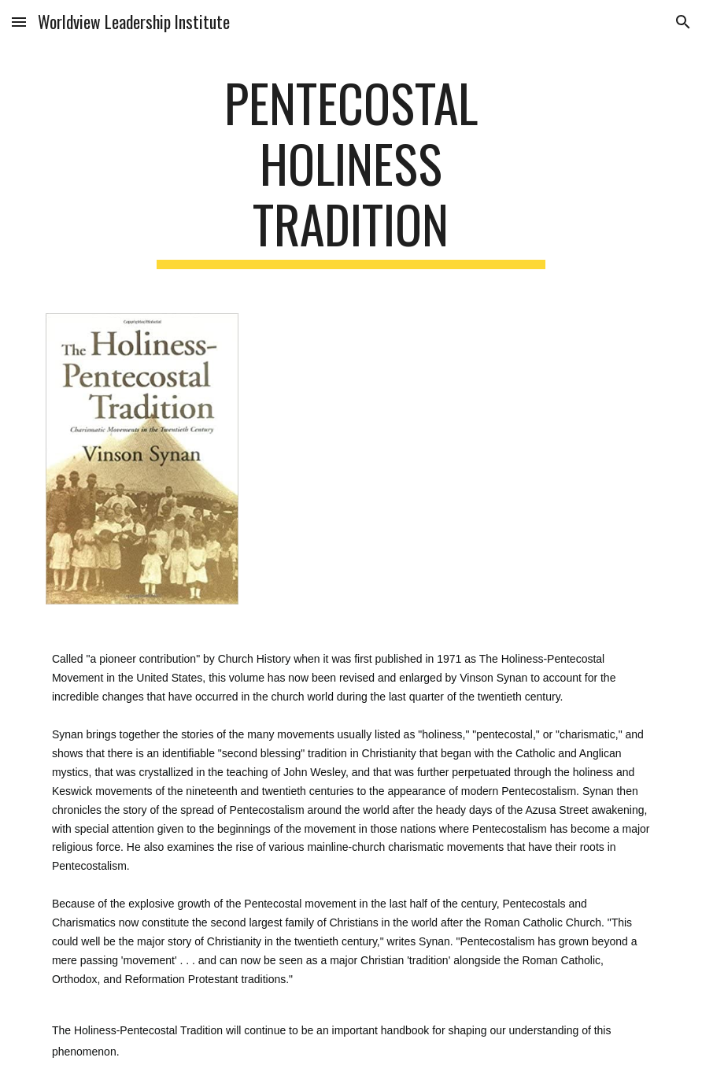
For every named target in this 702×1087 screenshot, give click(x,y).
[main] (351, 170)
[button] (19, 21)
